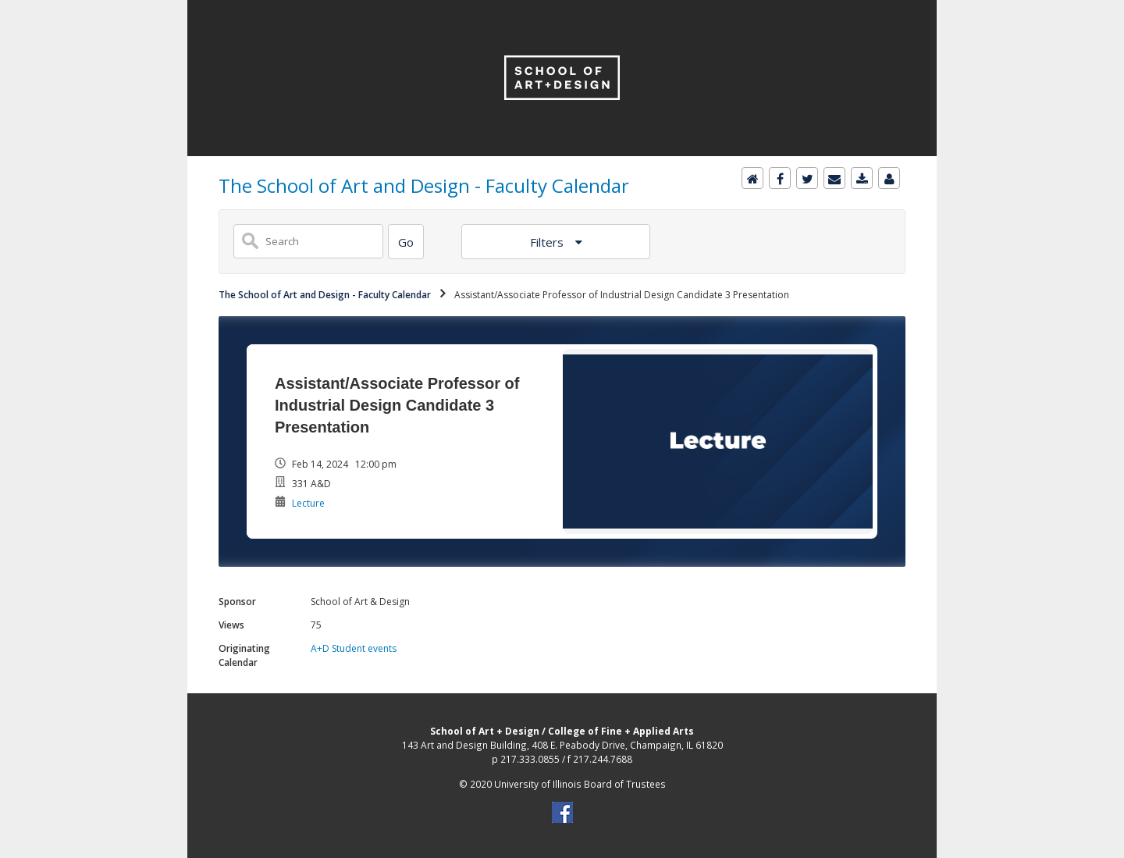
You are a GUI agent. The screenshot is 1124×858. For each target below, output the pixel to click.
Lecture (308, 503)
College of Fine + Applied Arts (621, 730)
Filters (548, 242)
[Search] (406, 241)
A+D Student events (354, 648)
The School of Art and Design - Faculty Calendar (325, 294)
